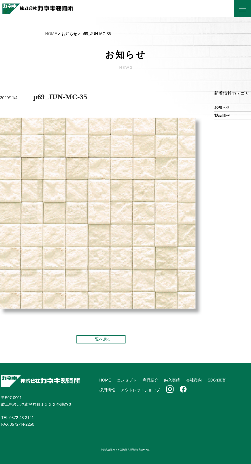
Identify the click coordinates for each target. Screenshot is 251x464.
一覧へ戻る (101, 339)
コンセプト (127, 380)
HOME (51, 34)
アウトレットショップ (140, 390)
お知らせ (222, 107)
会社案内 (194, 380)
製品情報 (222, 115)
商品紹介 (150, 380)
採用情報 (107, 390)
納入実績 (172, 380)
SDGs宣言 (217, 380)
